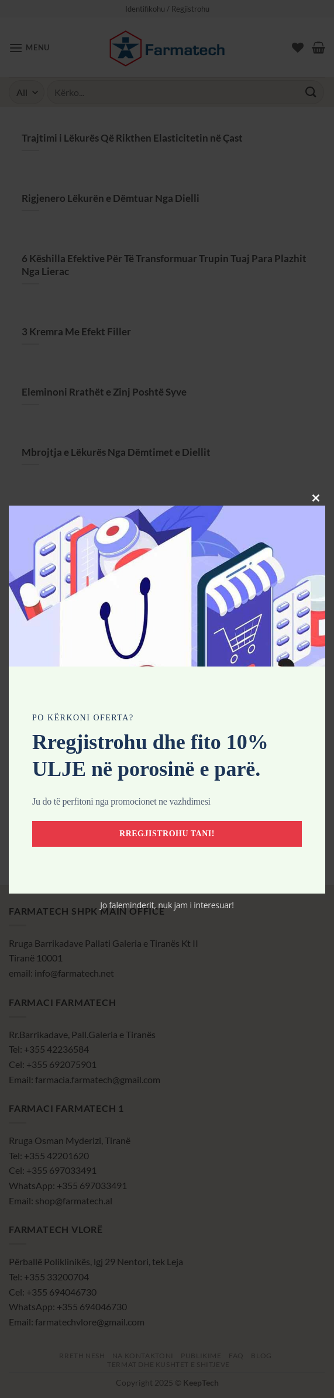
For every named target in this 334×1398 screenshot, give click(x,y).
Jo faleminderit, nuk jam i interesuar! (167, 905)
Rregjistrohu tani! (167, 833)
